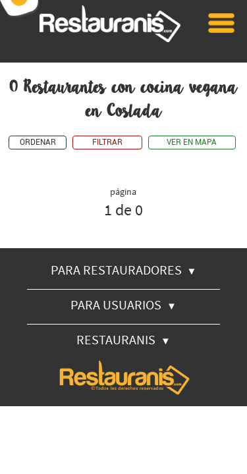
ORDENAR (38, 142)
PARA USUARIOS (123, 304)
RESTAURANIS (123, 339)
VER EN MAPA (192, 142)
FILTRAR (107, 142)
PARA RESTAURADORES (124, 269)
